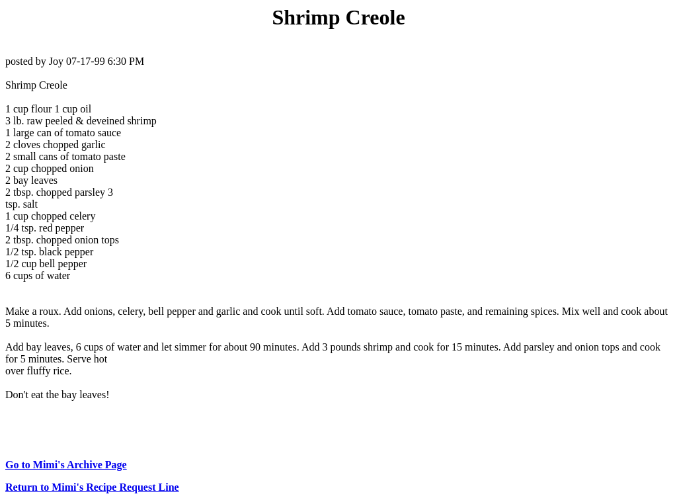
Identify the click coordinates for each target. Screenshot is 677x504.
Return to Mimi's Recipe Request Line (92, 487)
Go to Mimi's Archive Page (66, 464)
